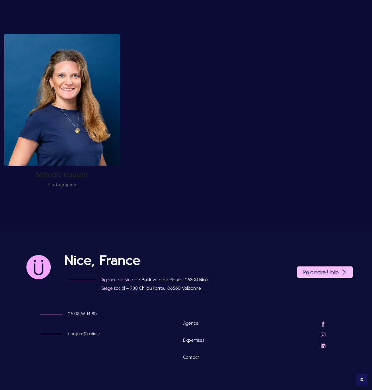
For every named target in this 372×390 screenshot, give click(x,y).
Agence (191, 323)
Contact (191, 357)
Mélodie (62, 174)
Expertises (193, 340)
